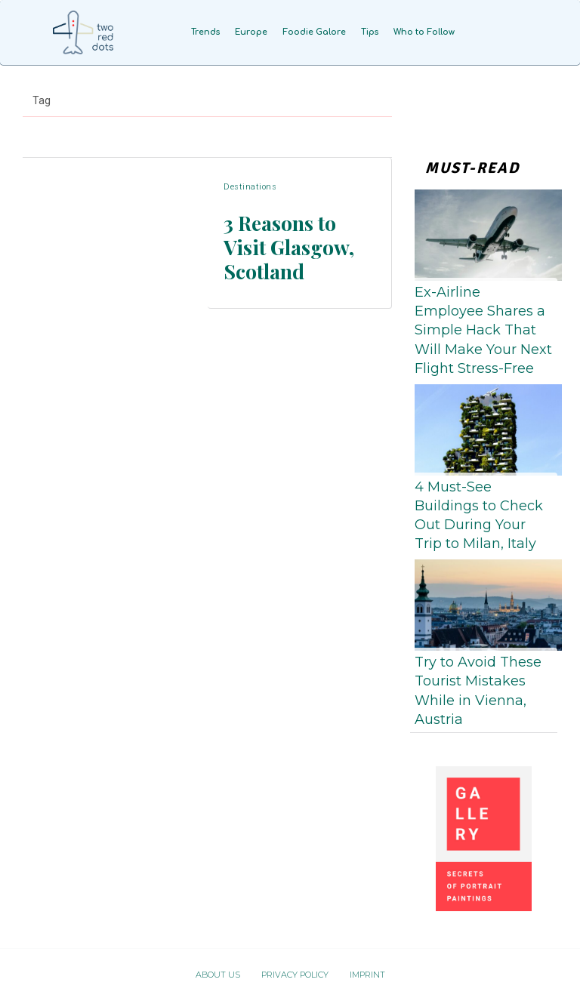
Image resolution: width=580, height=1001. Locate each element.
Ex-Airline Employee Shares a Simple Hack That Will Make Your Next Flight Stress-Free (483, 330)
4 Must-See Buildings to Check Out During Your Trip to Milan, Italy (479, 516)
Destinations (250, 203)
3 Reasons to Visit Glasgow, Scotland (295, 245)
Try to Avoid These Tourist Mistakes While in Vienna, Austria (478, 691)
